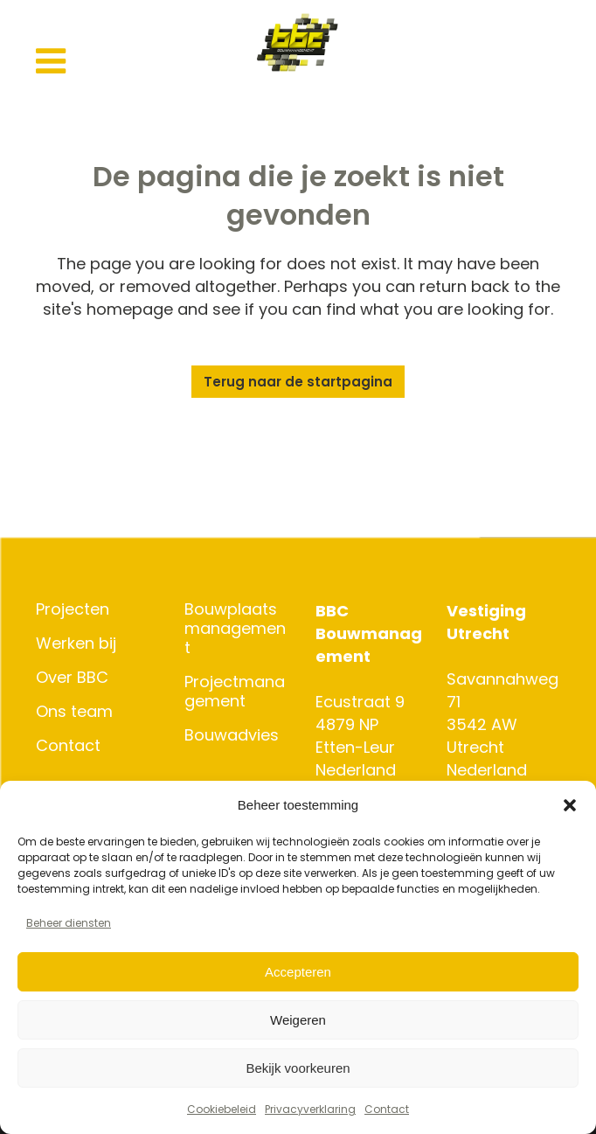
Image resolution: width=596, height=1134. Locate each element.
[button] (570, 805)
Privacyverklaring (310, 1109)
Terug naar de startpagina (298, 381)
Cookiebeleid (221, 1109)
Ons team (74, 711)
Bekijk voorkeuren (298, 1068)
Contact (386, 1109)
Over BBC (72, 677)
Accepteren (298, 971)
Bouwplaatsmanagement (235, 628)
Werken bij (76, 643)
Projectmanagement (234, 691)
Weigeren (298, 1019)
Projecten (72, 609)
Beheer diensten (68, 922)
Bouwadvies (231, 735)
